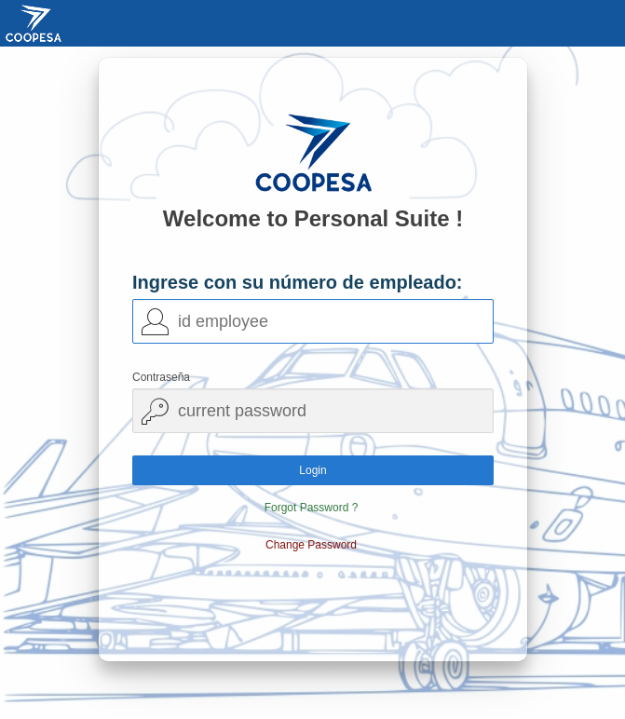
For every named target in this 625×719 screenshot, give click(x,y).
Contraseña (161, 377)
